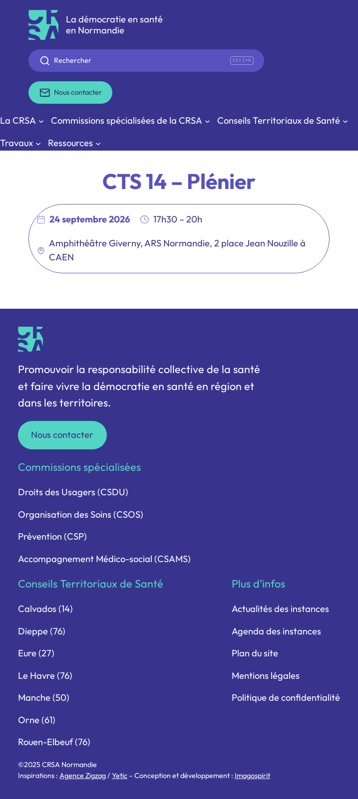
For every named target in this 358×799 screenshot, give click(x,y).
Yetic (119, 775)
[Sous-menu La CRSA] (22, 121)
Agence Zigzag (82, 775)
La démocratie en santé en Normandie (114, 24)
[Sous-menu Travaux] (20, 143)
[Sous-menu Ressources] (74, 143)
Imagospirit (252, 775)
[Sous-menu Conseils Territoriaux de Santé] (282, 121)
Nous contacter (62, 434)
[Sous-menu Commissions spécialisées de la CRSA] (130, 121)
